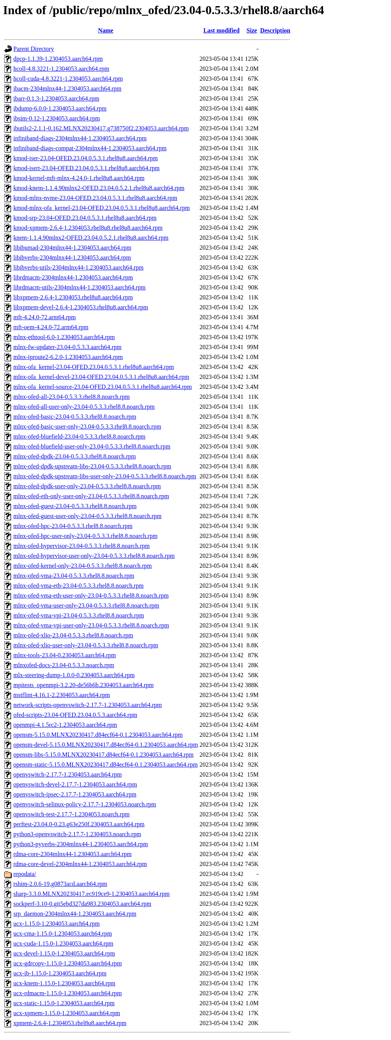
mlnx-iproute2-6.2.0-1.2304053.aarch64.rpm (68, 357)
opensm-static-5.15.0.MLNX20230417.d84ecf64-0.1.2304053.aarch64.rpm (105, 764)
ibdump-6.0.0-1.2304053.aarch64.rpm (60, 108)
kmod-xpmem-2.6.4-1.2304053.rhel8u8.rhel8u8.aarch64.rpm (88, 227)
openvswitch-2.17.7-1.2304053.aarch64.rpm (67, 774)
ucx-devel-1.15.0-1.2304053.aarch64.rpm (64, 953)
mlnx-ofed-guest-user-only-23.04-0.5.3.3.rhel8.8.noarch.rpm (87, 516)
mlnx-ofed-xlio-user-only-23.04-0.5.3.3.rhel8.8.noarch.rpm (85, 645)
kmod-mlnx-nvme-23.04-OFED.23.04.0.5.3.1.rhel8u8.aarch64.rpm (95, 198)
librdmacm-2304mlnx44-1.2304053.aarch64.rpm (73, 277)
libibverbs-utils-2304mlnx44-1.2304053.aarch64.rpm (78, 267)
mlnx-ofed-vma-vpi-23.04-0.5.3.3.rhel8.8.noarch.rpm (78, 615)
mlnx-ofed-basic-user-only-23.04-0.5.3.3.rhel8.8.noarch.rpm (87, 426)
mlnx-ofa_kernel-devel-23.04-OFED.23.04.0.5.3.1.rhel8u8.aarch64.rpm (101, 377)
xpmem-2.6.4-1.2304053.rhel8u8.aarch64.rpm (69, 1023)
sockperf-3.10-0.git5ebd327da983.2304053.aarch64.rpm (82, 903)
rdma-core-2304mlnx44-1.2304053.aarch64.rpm (72, 854)
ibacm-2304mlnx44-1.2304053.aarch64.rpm (67, 88)
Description (275, 30)
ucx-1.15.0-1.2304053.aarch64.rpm (56, 923)
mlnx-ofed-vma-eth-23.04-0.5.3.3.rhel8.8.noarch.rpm (78, 585)
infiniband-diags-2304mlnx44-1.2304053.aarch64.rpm (80, 138)
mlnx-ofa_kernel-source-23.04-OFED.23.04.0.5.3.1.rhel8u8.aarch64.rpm (102, 387)
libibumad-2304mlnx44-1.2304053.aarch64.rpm (72, 247)
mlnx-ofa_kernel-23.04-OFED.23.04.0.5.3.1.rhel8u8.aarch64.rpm (93, 367)
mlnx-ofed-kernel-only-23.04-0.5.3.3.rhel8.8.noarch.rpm (82, 565)
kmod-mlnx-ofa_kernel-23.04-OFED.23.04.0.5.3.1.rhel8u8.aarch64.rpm (101, 208)
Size (252, 30)
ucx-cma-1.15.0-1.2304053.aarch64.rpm (62, 933)
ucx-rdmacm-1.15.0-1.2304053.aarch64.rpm (67, 993)
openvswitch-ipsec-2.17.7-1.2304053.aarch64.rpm (74, 794)
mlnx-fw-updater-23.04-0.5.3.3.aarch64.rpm (67, 347)
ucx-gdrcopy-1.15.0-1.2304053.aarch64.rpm (67, 963)
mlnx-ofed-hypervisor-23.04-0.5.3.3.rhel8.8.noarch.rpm (81, 546)
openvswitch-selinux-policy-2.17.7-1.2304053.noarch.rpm (84, 804)
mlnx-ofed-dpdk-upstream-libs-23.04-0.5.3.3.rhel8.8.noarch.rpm (92, 466)
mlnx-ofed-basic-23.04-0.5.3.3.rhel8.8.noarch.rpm (74, 416)
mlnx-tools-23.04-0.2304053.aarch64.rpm (64, 655)
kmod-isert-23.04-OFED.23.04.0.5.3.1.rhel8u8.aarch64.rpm (86, 168)
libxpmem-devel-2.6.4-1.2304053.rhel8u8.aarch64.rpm (80, 307)
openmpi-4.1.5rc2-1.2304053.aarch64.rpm (65, 725)
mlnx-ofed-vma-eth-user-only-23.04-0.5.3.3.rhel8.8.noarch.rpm (91, 595)
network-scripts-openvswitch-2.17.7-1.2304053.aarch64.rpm (87, 705)
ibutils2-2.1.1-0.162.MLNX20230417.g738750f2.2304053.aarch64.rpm (101, 128)
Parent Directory (33, 49)
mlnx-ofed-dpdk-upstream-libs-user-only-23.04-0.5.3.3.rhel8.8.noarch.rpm (104, 476)
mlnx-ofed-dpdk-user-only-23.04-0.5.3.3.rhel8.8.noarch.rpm (87, 486)
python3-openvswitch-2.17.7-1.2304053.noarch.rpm (77, 834)
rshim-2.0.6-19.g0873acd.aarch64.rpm (60, 884)
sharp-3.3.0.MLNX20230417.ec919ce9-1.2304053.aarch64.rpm (91, 893)
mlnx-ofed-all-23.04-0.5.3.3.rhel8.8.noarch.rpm (71, 396)
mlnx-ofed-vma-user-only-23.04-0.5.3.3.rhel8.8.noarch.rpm (86, 605)
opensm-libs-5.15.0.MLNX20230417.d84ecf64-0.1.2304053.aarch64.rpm (103, 754)
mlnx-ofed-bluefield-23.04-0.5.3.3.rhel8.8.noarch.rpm (79, 436)
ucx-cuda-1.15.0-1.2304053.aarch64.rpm (63, 943)
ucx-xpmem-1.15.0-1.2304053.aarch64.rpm (66, 1013)
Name (105, 30)
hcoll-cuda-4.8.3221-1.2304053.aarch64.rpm (68, 78)
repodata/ (24, 874)
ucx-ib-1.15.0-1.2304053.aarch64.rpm (60, 973)
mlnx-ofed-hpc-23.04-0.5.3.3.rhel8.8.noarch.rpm (72, 526)
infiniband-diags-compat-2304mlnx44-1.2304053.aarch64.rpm (89, 148)
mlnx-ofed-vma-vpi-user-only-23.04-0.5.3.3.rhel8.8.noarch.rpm (91, 625)
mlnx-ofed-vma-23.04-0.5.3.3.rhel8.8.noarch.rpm (73, 575)
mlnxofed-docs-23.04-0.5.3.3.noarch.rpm (63, 665)
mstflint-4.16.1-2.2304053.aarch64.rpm (61, 695)
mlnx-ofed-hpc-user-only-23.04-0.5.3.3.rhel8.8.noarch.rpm (85, 536)
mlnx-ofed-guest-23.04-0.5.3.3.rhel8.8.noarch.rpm (75, 506)
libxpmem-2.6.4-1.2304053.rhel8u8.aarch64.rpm (73, 297)
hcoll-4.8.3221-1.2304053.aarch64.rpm (61, 68)
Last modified (222, 30)
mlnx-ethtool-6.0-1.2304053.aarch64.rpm (64, 337)
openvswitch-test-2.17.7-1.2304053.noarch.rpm (71, 814)
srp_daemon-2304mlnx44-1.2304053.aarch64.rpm (74, 913)
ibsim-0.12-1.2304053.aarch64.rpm (56, 118)
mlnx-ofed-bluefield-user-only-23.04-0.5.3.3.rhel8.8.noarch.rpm (91, 446)
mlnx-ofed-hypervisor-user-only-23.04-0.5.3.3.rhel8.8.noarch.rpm (93, 555)
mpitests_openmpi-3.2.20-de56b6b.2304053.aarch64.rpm (83, 685)
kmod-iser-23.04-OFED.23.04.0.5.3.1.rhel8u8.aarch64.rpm (85, 158)
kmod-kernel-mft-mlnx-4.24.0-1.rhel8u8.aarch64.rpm (78, 178)
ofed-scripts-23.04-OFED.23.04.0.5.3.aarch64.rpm (75, 715)
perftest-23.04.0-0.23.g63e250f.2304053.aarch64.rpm (78, 824)
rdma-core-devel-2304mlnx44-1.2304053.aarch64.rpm (80, 864)
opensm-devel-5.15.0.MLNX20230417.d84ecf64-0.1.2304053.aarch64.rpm (105, 744)
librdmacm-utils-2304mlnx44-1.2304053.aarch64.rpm (79, 287)
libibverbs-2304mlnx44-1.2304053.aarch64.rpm (72, 257)
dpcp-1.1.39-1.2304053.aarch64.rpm (58, 58)
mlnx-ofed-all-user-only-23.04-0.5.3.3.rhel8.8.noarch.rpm (84, 406)
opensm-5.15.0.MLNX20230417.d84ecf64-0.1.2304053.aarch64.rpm (98, 734)
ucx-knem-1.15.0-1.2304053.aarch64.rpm (64, 983)
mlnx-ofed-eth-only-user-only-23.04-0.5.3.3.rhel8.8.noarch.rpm (91, 496)
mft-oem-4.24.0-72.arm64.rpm (50, 327)
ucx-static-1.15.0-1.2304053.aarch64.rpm (64, 1003)
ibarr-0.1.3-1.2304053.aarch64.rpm (56, 98)
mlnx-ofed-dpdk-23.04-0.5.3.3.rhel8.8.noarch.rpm (74, 456)
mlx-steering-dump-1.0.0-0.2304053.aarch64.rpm (74, 675)
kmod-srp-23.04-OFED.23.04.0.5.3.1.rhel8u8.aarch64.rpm (85, 217)
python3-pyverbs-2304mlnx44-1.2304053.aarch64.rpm (80, 844)
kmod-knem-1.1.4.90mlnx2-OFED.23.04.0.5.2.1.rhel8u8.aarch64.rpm (98, 188)
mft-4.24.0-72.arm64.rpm (44, 317)
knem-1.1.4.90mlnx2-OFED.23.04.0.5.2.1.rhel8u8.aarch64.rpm (90, 237)
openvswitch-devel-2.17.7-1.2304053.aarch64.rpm (75, 784)
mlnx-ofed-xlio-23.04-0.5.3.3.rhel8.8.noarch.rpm (73, 635)
